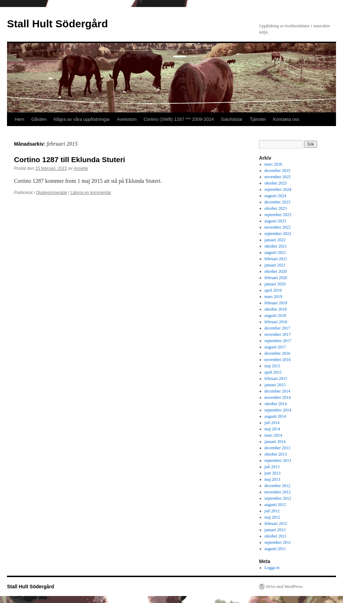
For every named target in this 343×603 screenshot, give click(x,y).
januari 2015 (275, 384)
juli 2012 (272, 510)
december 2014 (277, 391)
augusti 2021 (275, 252)
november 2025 (278, 176)
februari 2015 (276, 378)
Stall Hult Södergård (57, 23)
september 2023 (278, 214)
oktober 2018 (276, 309)
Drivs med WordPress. (284, 586)
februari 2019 (276, 302)
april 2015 (273, 372)
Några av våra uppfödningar (82, 119)
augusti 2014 (275, 416)
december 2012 (277, 485)
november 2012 (278, 492)
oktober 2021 (276, 246)
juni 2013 (273, 473)
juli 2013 (272, 466)
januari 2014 (275, 441)
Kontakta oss (286, 119)
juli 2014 (272, 422)
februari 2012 (276, 523)
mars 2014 (273, 435)
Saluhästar (232, 119)
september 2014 (278, 410)
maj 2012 (272, 517)
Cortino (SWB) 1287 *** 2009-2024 (179, 119)
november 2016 (278, 359)
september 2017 (278, 340)
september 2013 (278, 460)
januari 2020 (275, 284)
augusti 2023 (275, 221)
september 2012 (278, 498)
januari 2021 (275, 265)
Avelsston (126, 119)
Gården (38, 119)
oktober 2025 (276, 183)
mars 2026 (273, 164)
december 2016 (277, 353)
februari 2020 (276, 277)
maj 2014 (272, 429)
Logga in (272, 567)
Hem (19, 119)
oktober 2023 (276, 208)
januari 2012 (275, 529)
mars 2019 (273, 296)
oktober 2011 (276, 536)
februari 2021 (276, 258)
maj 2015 (272, 365)
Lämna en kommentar (90, 192)
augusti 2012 (275, 504)
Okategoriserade (51, 192)
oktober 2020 (276, 271)
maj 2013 (272, 479)
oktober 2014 (276, 403)
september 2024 (278, 189)
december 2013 (277, 447)
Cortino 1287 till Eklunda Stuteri (69, 159)
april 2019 (273, 290)
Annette (81, 168)
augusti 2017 (275, 347)
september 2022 (278, 233)
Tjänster (258, 119)
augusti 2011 (275, 548)
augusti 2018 (275, 315)
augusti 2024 (275, 195)
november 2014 (278, 397)
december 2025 (277, 170)
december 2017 (277, 328)
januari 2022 (275, 239)
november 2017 (278, 334)
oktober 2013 (276, 454)
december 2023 (277, 202)
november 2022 (278, 227)
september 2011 (278, 542)
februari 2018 (276, 321)
